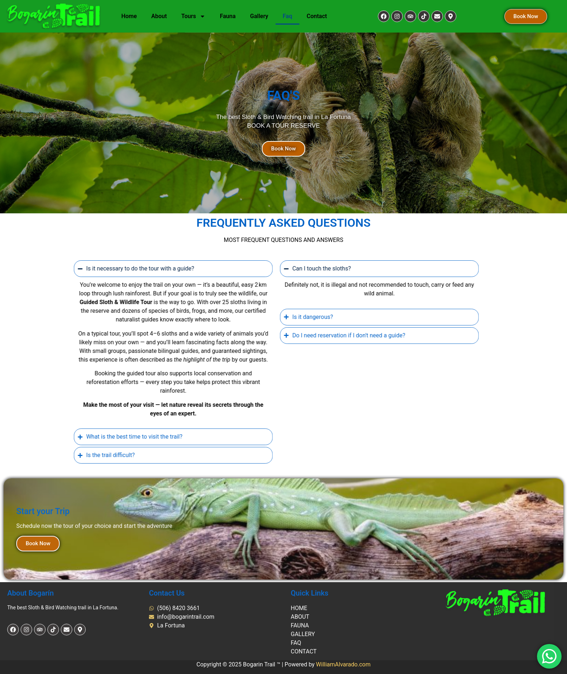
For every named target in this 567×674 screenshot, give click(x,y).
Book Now (38, 619)
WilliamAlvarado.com (343, 664)
